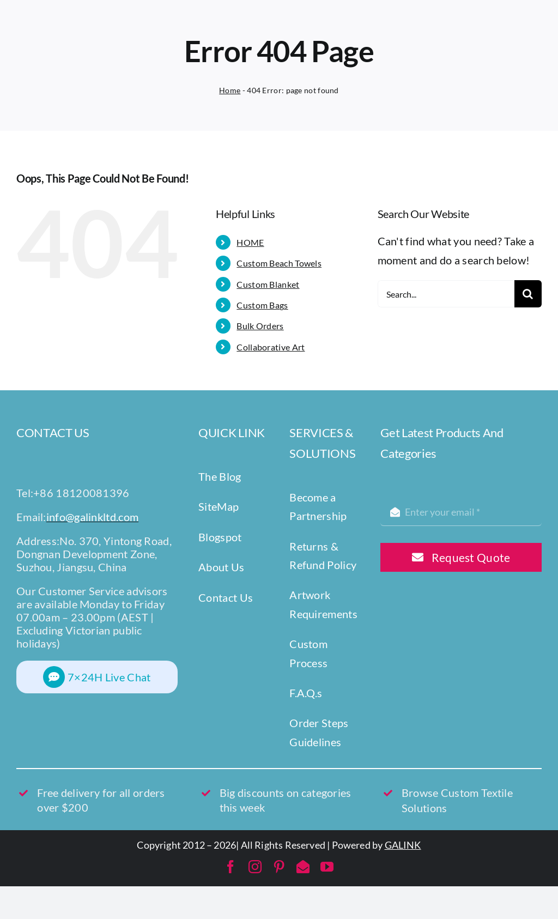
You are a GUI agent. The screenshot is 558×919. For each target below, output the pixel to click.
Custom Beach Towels (279, 263)
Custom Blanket (267, 284)
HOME (250, 242)
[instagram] (255, 866)
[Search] (528, 293)
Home (229, 90)
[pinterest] (279, 866)
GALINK (403, 845)
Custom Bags (262, 305)
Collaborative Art (270, 347)
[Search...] (446, 293)
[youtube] (326, 866)
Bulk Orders (259, 326)
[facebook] (230, 866)
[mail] (303, 866)
